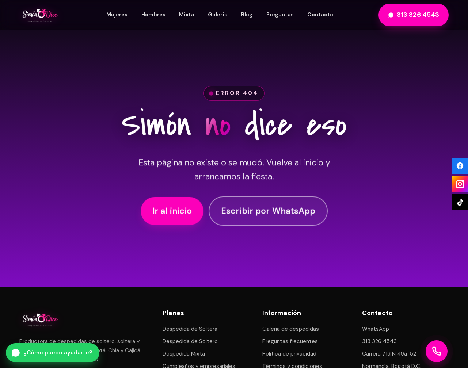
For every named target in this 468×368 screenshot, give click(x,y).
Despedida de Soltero (190, 341)
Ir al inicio (172, 211)
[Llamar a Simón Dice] (437, 351)
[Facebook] (460, 166)
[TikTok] (460, 202)
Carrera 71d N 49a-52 (389, 353)
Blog (246, 14)
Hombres (153, 14)
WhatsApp (375, 329)
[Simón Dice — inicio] (40, 15)
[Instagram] (460, 184)
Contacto (320, 14)
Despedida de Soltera (190, 329)
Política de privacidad (289, 353)
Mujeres (117, 14)
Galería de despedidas (290, 329)
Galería (218, 14)
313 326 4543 (414, 14)
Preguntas (280, 14)
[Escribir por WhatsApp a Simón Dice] (52, 352)
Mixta (186, 14)
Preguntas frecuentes (290, 341)
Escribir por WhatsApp (268, 211)
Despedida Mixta (184, 353)
